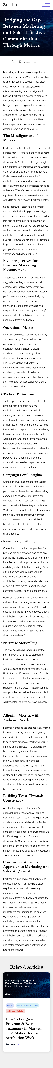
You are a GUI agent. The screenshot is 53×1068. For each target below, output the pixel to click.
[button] (46, 5)
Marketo (10, 1005)
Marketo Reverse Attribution (27, 1005)
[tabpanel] (26, 1012)
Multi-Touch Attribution (15, 1011)
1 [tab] (23, 1058)
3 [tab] (31, 1058)
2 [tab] (27, 1058)
